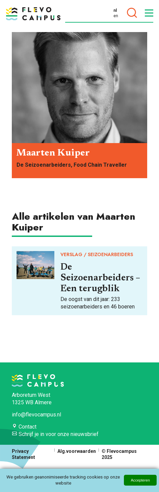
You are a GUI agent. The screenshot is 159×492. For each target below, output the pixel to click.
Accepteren (140, 480)
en (115, 15)
